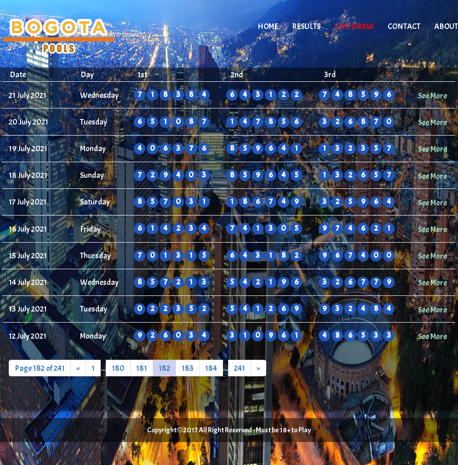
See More (432, 96)
